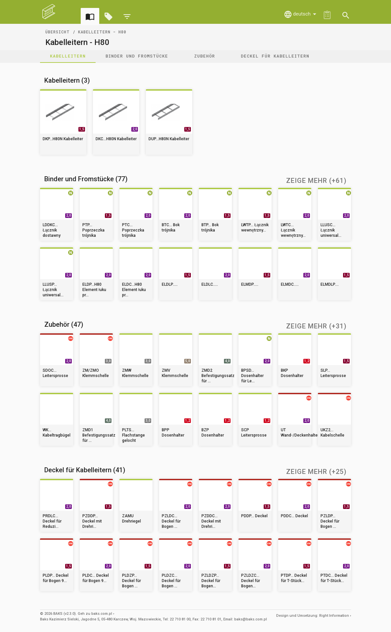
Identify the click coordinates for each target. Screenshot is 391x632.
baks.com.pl (101, 613)
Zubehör (204, 56)
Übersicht (57, 31)
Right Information (334, 615)
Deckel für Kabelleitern (275, 56)
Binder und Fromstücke (137, 56)
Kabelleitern (68, 56)
